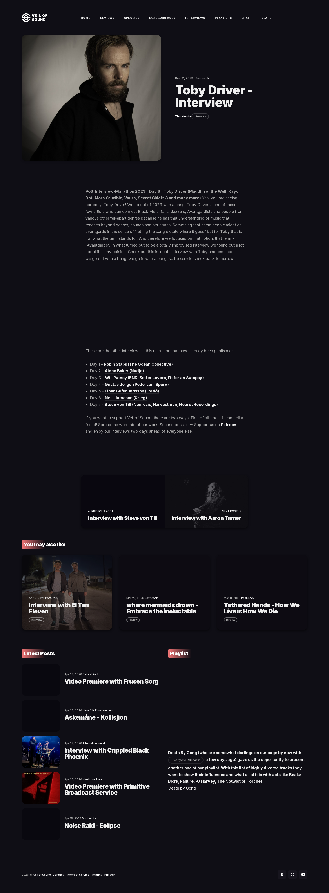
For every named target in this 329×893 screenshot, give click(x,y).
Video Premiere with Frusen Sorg (111, 681)
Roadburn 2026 (162, 18)
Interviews (195, 18)
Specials (131, 18)
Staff (246, 18)
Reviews (107, 18)
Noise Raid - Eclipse (92, 825)
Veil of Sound (42, 874)
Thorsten (181, 116)
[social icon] (282, 874)
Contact (58, 874)
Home (85, 18)
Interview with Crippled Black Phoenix (106, 753)
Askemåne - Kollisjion (95, 717)
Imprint (97, 874)
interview (36, 619)
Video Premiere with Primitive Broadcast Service (106, 789)
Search (267, 18)
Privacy (109, 874)
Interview (200, 116)
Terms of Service (77, 874)
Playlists (223, 18)
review (133, 619)
